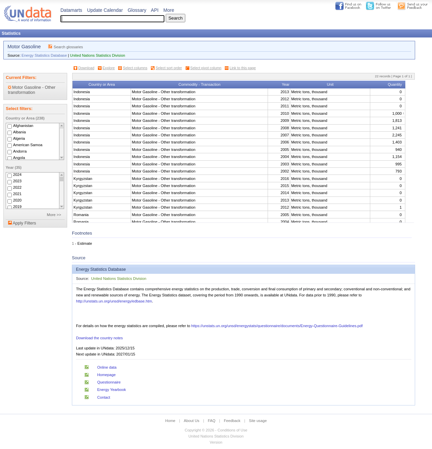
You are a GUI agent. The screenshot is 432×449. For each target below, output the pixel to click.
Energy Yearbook (111, 390)
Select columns (135, 68)
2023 (17, 181)
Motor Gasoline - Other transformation (32, 90)
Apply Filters (24, 223)
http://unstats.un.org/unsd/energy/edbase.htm (114, 301)
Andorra (20, 151)
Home (170, 421)
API (155, 10)
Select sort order (169, 68)
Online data (106, 367)
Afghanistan (23, 126)
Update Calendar (105, 10)
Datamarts (71, 10)
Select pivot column (205, 68)
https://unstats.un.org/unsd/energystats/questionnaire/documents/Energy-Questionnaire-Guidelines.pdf (277, 326)
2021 (17, 194)
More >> (54, 215)
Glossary (137, 10)
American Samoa (28, 145)
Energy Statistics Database (44, 55)
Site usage (258, 421)
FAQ (211, 421)
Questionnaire (109, 382)
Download (86, 68)
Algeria (19, 138)
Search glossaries (68, 47)
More (168, 10)
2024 (17, 175)
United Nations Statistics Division (97, 55)
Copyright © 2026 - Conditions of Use (216, 430)
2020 (17, 201)
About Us (191, 421)
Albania (19, 132)
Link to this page (243, 68)
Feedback (232, 421)
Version (216, 442)
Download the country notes (99, 338)
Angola (19, 158)
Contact (103, 397)
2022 (17, 188)
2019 (17, 207)
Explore (109, 68)
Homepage (106, 375)
